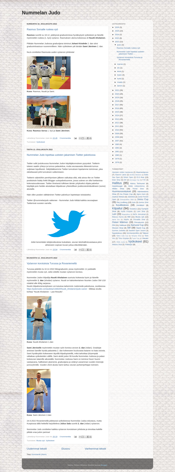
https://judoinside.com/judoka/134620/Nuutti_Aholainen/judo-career (57, 289)
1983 (117, 144)
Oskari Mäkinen (120, 222)
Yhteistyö (129, 244)
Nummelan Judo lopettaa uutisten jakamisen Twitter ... (130, 53)
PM (113, 225)
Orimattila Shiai (139, 219)
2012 (117, 123)
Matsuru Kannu (118, 217)
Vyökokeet (40, 142)
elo (118, 68)
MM (129, 217)
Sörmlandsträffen (133, 233)
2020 (117, 94)
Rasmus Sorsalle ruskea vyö (42, 29)
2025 (117, 31)
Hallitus (117, 183)
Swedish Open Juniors (137, 231)
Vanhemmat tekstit (95, 448)
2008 (117, 137)
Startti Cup (140, 228)
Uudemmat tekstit (37, 448)
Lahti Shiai (141, 211)
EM (125, 180)
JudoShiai (131, 197)
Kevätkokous (122, 205)
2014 (117, 115)
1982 (117, 148)
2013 (117, 119)
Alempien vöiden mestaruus (122, 172)
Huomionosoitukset (121, 191)
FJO (144, 180)
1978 (117, 162)
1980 (117, 155)
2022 (117, 42)
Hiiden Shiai (118, 189)
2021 (117, 90)
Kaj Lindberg (122, 202)
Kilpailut (117, 208)
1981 (117, 152)
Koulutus (133, 209)
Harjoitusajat (117, 186)
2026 (117, 27)
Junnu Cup (142, 199)
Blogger (104, 465)
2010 (117, 130)
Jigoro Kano (141, 194)
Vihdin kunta (120, 242)
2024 (117, 35)
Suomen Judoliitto (119, 231)
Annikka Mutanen (135, 175)
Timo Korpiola (123, 238)
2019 (117, 97)
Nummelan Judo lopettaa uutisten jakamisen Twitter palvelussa (61, 155)
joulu (119, 45)
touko (119, 75)
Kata (133, 202)
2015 (117, 112)
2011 (117, 126)
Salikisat (122, 225)
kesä (119, 71)
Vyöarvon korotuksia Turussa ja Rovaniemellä (52, 263)
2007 (117, 141)
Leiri (114, 214)
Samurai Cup (137, 225)
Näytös (126, 219)
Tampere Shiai (136, 236)
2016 (117, 108)
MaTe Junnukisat (139, 214)
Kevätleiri (140, 205)
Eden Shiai (116, 180)
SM (129, 227)
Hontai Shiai (138, 189)
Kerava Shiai (143, 202)
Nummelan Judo (41, 12)
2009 (117, 133)
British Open (128, 177)
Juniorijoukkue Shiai (127, 199)
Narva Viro (116, 219)
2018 (117, 101)
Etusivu (66, 448)
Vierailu (145, 238)
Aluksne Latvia (120, 175)
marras (120, 64)
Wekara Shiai (117, 245)
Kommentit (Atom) (39, 454)
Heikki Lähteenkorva (136, 186)
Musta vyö (40, 441)
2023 (117, 38)
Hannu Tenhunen (137, 183)
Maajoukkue (126, 214)
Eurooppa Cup (134, 180)
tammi (120, 86)
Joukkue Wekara (118, 197)
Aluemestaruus (142, 172)
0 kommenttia (65, 138)
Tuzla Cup (135, 238)
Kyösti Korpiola (127, 211)
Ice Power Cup (126, 194)
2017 (117, 105)
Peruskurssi (139, 222)
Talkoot (145, 233)
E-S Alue (140, 177)
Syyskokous (117, 233)
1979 (117, 159)
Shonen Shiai (117, 228)
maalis (120, 82)
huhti (119, 79)
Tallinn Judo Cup (122, 236)
